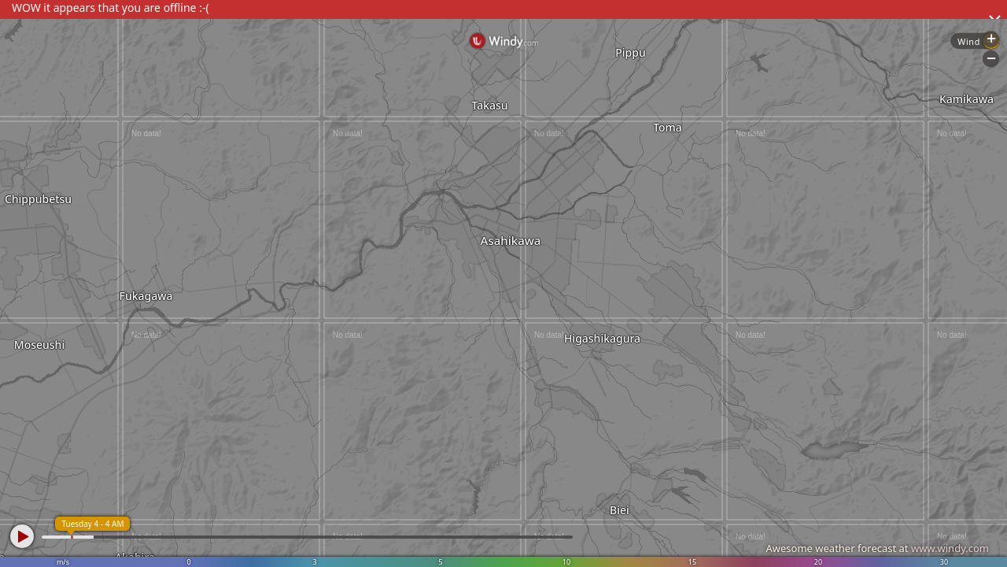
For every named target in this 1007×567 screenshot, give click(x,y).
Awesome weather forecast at (877, 548)
